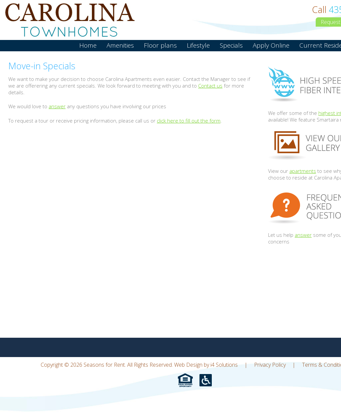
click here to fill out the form (188, 120)
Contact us (210, 85)
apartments (302, 171)
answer (57, 106)
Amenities (120, 45)
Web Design (188, 364)
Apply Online (271, 45)
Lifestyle (198, 45)
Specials (231, 45)
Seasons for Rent (70, 20)
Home (88, 45)
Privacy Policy (270, 364)
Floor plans (160, 45)
